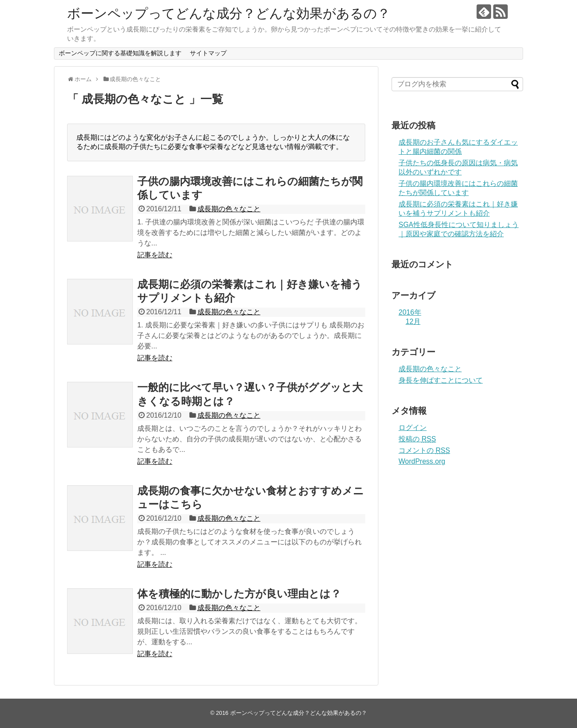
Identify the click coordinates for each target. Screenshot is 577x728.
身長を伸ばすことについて (441, 380)
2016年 (410, 312)
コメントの (424, 450)
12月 (413, 321)
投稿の (417, 439)
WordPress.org (422, 461)
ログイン (413, 427)
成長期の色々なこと (228, 209)
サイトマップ (208, 53)
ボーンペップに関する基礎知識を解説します (120, 53)
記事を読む (154, 255)
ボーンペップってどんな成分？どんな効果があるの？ (228, 13)
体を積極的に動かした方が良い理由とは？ (239, 594)
